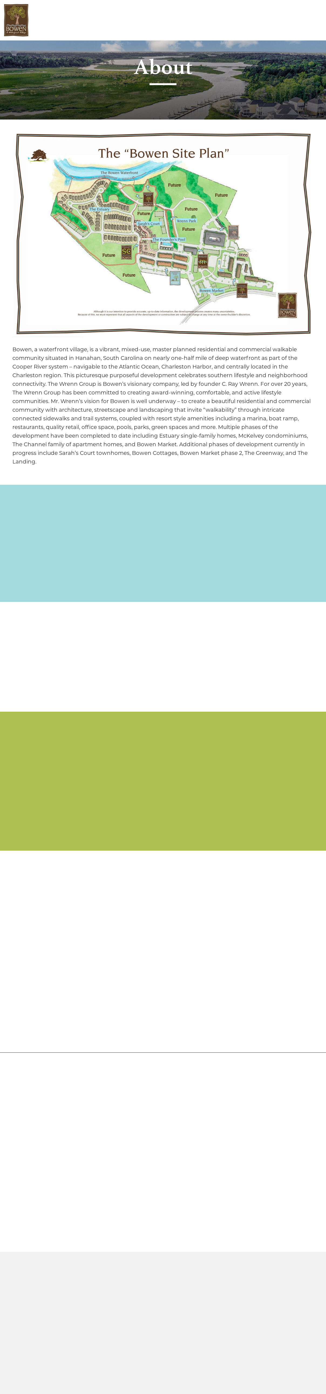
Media (156, 20)
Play (133, 20)
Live (92, 20)
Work (112, 20)
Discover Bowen (58, 20)
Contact (184, 20)
